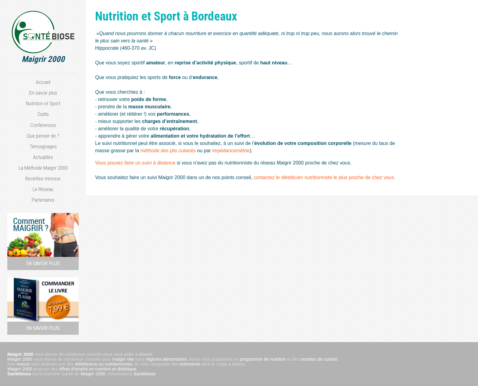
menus (23, 364)
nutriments (190, 364)
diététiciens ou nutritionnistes (103, 364)
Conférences (43, 125)
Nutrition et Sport (43, 103)
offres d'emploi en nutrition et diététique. (98, 368)
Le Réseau (43, 189)
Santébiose (19, 373)
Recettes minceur (43, 178)
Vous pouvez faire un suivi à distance (136, 162)
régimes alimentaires (166, 359)
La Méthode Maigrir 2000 (43, 168)
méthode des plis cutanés (168, 150)
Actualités (43, 157)
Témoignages (43, 146)
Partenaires (43, 200)
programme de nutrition (263, 359)
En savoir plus (43, 93)
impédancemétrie (231, 150)
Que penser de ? (43, 136)
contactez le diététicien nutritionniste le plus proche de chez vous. (324, 177)
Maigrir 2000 (19, 359)
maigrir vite (123, 359)
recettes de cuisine (318, 359)
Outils (43, 114)
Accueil (43, 82)
